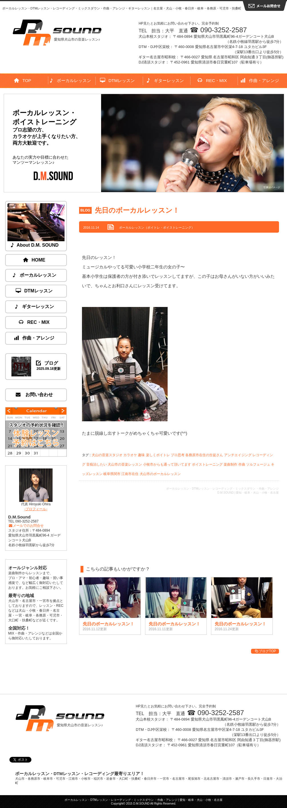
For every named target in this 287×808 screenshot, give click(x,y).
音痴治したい (96, 464)
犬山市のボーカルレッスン (160, 474)
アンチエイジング (238, 455)
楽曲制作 (230, 464)
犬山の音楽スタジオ (107, 455)
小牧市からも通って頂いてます (167, 464)
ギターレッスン (165, 80)
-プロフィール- (36, 509)
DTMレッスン (118, 80)
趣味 (141, 455)
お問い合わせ (34, 394)
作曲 (241, 464)
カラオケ (130, 455)
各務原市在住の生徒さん (204, 455)
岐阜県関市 (112, 474)
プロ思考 (177, 455)
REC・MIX (212, 80)
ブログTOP (265, 651)
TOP (23, 80)
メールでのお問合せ (26, 526)
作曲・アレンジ (260, 80)
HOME (34, 260)
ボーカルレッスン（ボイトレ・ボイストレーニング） (156, 227)
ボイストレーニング (207, 464)
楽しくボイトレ (158, 455)
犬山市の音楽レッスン (125, 464)
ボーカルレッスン (70, 80)
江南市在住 (130, 474)
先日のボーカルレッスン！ (137, 210)
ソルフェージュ (258, 464)
